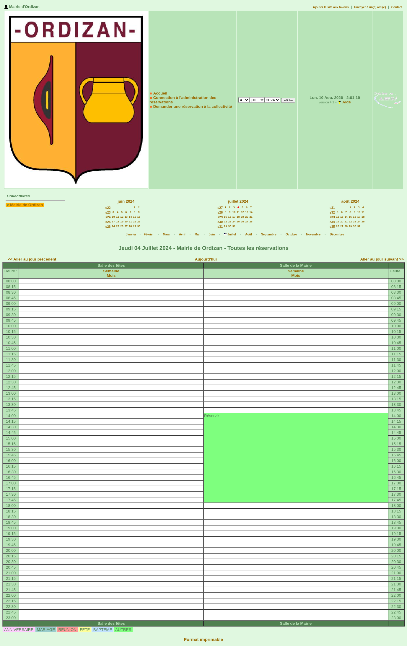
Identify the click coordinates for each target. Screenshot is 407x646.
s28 (220, 212)
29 (134, 226)
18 (117, 221)
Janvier (131, 234)
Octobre (291, 234)
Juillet (231, 234)
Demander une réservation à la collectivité (192, 106)
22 (134, 221)
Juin (212, 234)
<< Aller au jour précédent (32, 259)
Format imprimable (203, 639)
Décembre (337, 234)
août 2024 (350, 201)
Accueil (160, 93)
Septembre (268, 234)
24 (113, 226)
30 (138, 226)
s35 (332, 226)
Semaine (111, 271)
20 (126, 221)
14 (130, 216)
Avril (182, 234)
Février (149, 234)
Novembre (313, 234)
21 (130, 221)
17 (113, 221)
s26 (108, 226)
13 (126, 216)
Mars (166, 234)
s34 (332, 222)
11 (117, 216)
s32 (332, 212)
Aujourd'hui (206, 259)
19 (121, 221)
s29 (220, 217)
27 (126, 226)
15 (134, 216)
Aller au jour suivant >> (382, 259)
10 (113, 216)
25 (117, 226)
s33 (332, 217)
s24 (108, 217)
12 (121, 216)
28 (130, 226)
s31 (220, 226)
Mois (111, 275)
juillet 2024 (238, 201)
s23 (108, 212)
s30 (220, 222)
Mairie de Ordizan (26, 205)
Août (248, 234)
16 (138, 216)
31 (233, 226)
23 (138, 221)
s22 (108, 207)
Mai (197, 234)
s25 (108, 222)
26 (121, 226)
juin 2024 (126, 201)
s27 (220, 207)
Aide (346, 102)
